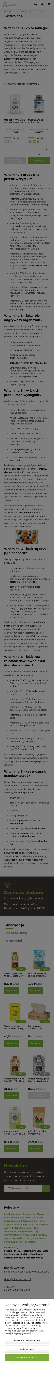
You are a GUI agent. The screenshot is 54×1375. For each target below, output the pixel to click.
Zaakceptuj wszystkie (27, 1357)
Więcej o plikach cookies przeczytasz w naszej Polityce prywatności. (24, 1332)
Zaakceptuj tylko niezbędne (27, 1340)
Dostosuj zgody (27, 1349)
